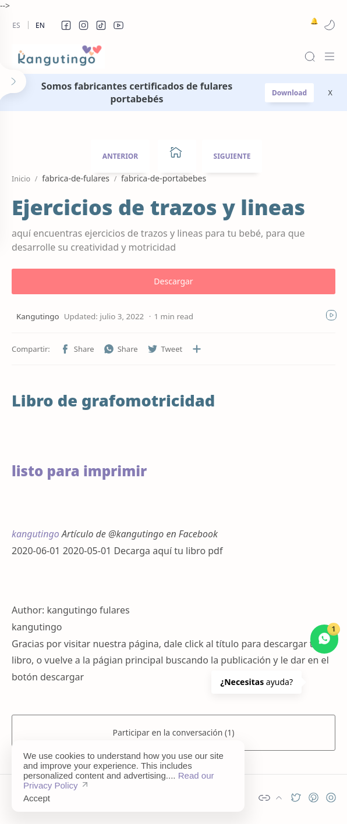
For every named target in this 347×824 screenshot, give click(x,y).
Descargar (173, 281)
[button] (66, 25)
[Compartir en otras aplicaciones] (197, 349)
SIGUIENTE (232, 156)
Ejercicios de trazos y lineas (158, 208)
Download (289, 93)
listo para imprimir (79, 470)
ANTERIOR (120, 156)
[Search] (309, 56)
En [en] (40, 25)
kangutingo (35, 533)
